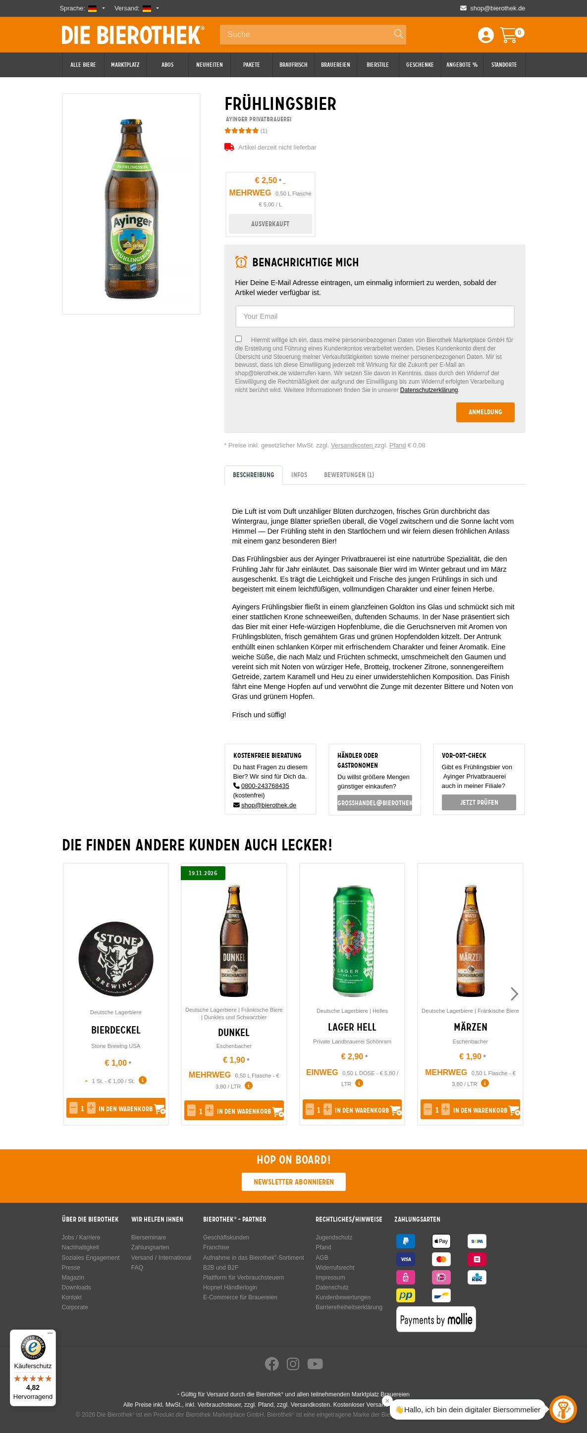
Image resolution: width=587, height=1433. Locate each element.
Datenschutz (332, 1287)
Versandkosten (352, 445)
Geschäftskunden (226, 1237)
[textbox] (375, 316)
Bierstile (378, 64)
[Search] (394, 35)
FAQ (137, 1267)
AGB (322, 1257)
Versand (142, 1257)
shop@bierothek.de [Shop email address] (497, 8)
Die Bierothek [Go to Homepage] (133, 35)
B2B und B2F (220, 1267)
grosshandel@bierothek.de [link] (374, 803)
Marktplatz (125, 64)
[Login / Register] (486, 39)
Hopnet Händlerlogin (230, 1287)
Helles (380, 1011)
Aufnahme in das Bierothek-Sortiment (253, 1257)
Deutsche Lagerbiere (116, 1012)
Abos (167, 64)
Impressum (330, 1277)
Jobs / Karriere (81, 1237)
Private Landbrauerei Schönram (352, 1041)
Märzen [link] (470, 1027)
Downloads (76, 1287)
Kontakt (72, 1297)
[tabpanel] (375, 610)
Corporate (75, 1307)
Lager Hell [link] (352, 1027)
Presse (71, 1267)
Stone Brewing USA (115, 1046)
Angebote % (462, 64)
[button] (73, 1108)
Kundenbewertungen (343, 1297)
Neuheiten (209, 64)
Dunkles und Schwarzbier (235, 1017)
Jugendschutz (334, 1237)
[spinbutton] (82, 1109)
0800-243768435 (265, 786)
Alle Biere (83, 64)
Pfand (397, 445)
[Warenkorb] (516, 39)
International (175, 1257)
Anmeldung (485, 412)
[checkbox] (375, 365)
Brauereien (335, 64)
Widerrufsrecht (335, 1267)
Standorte (504, 64)
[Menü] (50, 1335)
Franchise (216, 1247)
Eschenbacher (234, 1046)
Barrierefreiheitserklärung (349, 1307)
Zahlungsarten (150, 1247)
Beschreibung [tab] (253, 475)
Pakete (251, 64)
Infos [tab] (299, 475)
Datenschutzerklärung (429, 390)
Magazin (73, 1277)
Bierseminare (148, 1237)
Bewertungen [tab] (349, 475)
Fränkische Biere (262, 1010)
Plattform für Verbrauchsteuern (243, 1277)
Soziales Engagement (91, 1257)
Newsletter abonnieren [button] (294, 1181)
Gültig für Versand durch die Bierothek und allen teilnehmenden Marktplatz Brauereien (293, 1394)
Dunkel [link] (234, 1032)
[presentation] (514, 994)
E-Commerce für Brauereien (240, 1297)
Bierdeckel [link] (116, 1030)
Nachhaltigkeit (80, 1247)
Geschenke (420, 64)
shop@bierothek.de (268, 805)
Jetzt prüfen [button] (479, 802)
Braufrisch (293, 64)
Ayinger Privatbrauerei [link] (257, 119)
